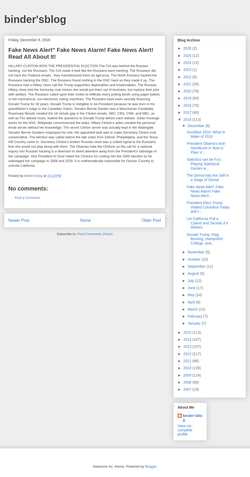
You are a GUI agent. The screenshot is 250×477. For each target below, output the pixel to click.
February (195, 316)
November (196, 252)
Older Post (151, 220)
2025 (187, 55)
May (191, 295)
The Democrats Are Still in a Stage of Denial (208, 177)
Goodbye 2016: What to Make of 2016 (206, 134)
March (193, 309)
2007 (187, 389)
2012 (187, 354)
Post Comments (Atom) (95, 234)
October (195, 259)
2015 (187, 332)
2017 (187, 112)
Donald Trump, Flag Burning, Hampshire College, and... (205, 239)
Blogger (150, 466)
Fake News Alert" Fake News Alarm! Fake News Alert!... (205, 191)
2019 (187, 98)
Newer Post (18, 220)
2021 (187, 84)
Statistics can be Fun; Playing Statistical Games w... (204, 163)
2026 (187, 48)
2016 (187, 119)
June (192, 288)
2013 (187, 346)
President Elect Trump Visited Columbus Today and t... (208, 207)
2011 (187, 361)
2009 (187, 375)
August (194, 273)
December (196, 126)
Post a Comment (27, 198)
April (192, 302)
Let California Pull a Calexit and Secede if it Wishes (207, 223)
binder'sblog (35, 19)
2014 (187, 339)
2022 (187, 77)
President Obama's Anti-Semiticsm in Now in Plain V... (206, 147)
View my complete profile (185, 430)
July (191, 281)
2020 (187, 91)
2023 (187, 70)
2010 (187, 368)
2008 (187, 382)
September (197, 266)
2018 (187, 105)
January (195, 323)
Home (85, 220)
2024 (187, 63)
